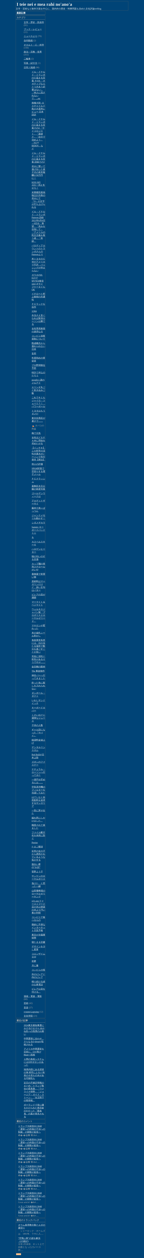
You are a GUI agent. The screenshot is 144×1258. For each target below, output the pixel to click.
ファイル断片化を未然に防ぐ (38, 835)
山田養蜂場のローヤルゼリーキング (38, 893)
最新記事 (21, 13)
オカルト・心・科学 (34, 45)
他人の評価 (37, 464)
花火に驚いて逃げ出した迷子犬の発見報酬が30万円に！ (38, 172)
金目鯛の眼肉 (38, 666)
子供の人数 (37, 725)
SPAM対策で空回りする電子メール (38, 471)
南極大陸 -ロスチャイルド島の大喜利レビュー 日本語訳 (38, 109)
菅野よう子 (37, 871)
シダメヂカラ (38, 522)
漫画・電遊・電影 (33, 996)
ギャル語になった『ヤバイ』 (38, 732)
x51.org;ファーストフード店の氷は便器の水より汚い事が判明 (38, 907)
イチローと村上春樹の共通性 (38, 297)
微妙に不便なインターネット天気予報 (38, 927)
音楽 (26, 1007)
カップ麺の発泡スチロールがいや (38, 567)
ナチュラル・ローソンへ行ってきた (38, 772)
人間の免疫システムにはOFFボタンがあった (34, 1062)
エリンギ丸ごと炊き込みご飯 (38, 390)
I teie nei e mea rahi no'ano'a (44, 4)
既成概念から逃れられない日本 (38, 346)
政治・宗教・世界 (33, 52)
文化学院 (28, 1016)
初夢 (34, 961)
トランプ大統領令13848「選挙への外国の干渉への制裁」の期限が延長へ (31, 1129)
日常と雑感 (29, 67)
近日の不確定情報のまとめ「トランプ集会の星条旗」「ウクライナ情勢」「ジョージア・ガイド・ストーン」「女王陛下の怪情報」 (34, 1091)
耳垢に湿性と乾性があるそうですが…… (38, 659)
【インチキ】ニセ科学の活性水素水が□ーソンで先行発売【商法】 (38, 454)
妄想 (34, 353)
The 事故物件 (38, 671)
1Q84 (34, 311)
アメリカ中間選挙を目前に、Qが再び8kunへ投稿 (34, 1052)
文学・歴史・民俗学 (34, 22)
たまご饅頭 (37, 846)
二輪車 (27, 59)
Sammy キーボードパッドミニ (38, 530)
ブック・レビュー (33, 29)
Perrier (35, 842)
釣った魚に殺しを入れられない (38, 686)
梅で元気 (36, 433)
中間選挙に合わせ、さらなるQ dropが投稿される (34, 1041)
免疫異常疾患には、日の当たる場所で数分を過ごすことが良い (38, 646)
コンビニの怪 (38, 970)
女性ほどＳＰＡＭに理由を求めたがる (38, 440)
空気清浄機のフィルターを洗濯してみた (38, 790)
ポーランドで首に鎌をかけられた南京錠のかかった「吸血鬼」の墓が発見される (34, 1111)
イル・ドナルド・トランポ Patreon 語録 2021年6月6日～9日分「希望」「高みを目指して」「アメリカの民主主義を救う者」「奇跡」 (38, 226)
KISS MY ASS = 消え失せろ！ (38, 185)
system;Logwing (31, 1012)
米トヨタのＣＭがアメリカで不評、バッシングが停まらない (38, 265)
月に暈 (35, 965)
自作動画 (28, 40)
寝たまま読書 (38, 942)
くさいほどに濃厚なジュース (38, 718)
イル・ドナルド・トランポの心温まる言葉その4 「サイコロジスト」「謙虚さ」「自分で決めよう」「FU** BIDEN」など (38, 134)
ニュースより (30, 36)
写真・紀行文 (30, 63)
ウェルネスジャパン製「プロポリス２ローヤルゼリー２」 (38, 615)
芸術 (26, 1003)
